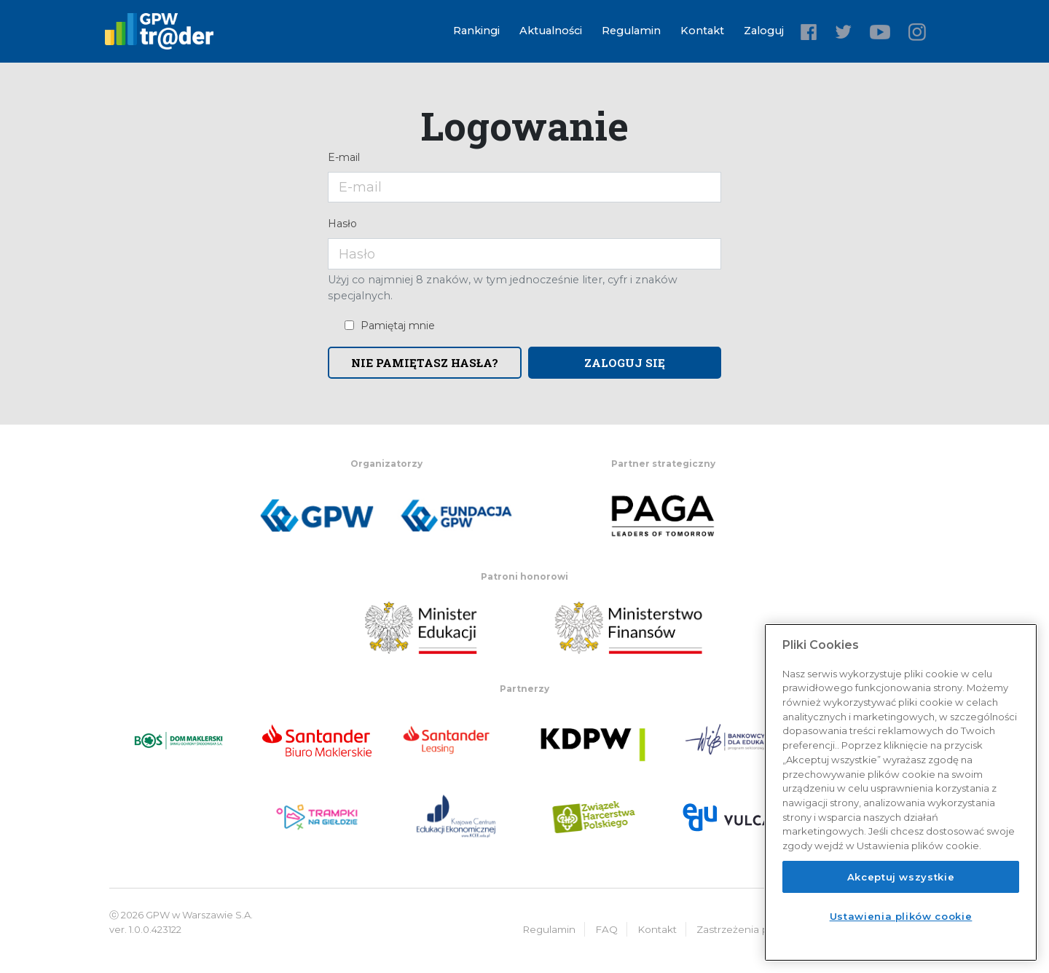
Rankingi (476, 30)
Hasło (342, 223)
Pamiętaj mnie (398, 325)
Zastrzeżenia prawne (747, 929)
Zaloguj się (624, 362)
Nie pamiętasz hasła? (424, 362)
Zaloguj (764, 30)
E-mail (344, 157)
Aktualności (550, 30)
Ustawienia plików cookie (901, 916)
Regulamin (631, 30)
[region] (900, 792)
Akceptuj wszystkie (901, 877)
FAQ (606, 929)
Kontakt (702, 30)
